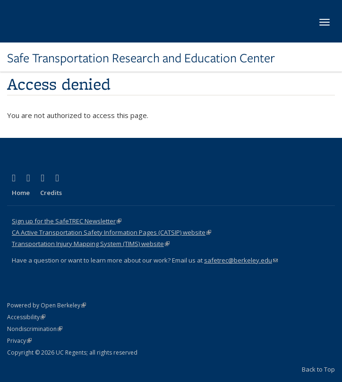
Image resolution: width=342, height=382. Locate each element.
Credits (51, 192)
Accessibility (26, 317)
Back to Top (318, 369)
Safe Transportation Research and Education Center (141, 58)
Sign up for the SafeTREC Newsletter (66, 221)
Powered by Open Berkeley (46, 305)
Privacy (19, 341)
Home (21, 192)
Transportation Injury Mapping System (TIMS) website (91, 243)
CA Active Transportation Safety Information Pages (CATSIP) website (111, 232)
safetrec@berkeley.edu (241, 260)
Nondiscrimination (34, 329)
